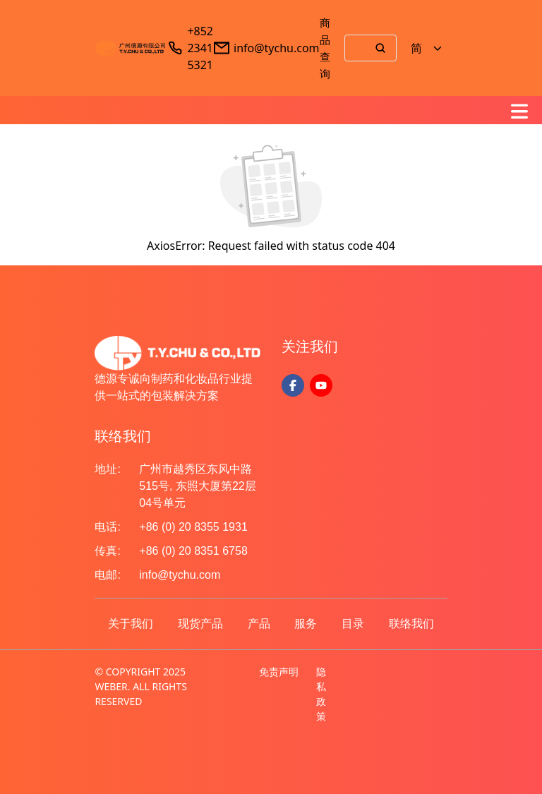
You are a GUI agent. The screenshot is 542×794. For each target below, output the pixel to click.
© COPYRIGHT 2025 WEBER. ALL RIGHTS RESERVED (141, 686)
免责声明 (279, 671)
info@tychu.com (277, 48)
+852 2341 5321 (200, 48)
